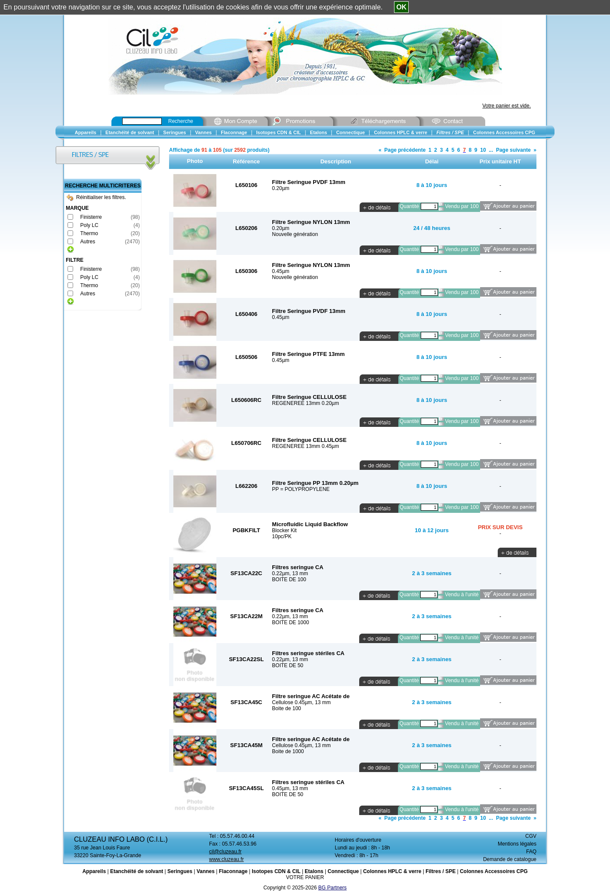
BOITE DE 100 (289, 579)
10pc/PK (281, 536)
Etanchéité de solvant (136, 871)
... (491, 150)
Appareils (94, 871)
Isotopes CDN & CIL (276, 871)
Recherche (180, 121)
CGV (530, 836)
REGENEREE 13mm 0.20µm (305, 403)
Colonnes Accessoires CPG (494, 871)
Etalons (314, 871)
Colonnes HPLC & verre (392, 871)
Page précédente (404, 150)
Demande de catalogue (509, 859)
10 (483, 150)
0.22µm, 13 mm (290, 573)
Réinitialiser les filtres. (96, 197)
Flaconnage (233, 871)
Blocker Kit (284, 530)
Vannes (206, 871)
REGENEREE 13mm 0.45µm (305, 446)
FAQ (531, 852)
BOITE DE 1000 (290, 622)
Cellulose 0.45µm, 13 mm (301, 702)
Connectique (343, 871)
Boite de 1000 (288, 751)
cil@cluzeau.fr (225, 852)
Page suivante (513, 150)
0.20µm (280, 188)
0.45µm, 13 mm (290, 788)
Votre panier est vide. (506, 106)
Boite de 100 (286, 708)
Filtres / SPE (440, 871)
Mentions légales (517, 844)
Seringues (179, 871)
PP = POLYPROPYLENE (301, 489)
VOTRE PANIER (305, 877)
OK (401, 7)
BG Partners (332, 888)
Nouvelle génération (295, 234)
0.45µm (280, 271)
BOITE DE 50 (287, 665)
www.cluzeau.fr (226, 859)
